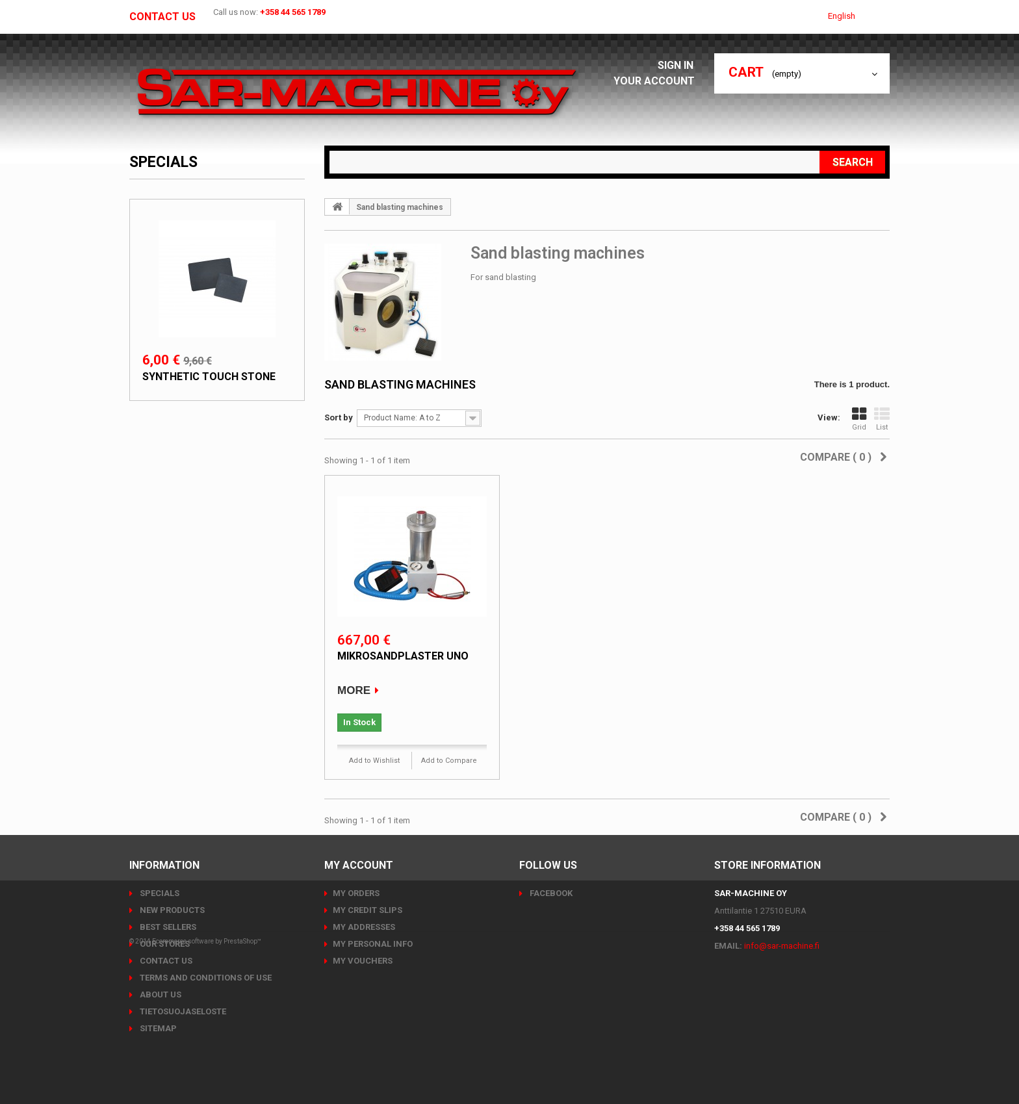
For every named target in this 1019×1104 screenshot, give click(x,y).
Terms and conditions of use (205, 977)
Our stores (164, 944)
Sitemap (157, 1028)
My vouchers (363, 961)
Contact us (162, 17)
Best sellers (167, 927)
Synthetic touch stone (209, 376)
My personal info (373, 944)
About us (159, 994)
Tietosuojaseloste (182, 1011)
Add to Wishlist (374, 760)
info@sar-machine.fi (781, 946)
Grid (859, 419)
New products (171, 910)
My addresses (364, 927)
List (882, 419)
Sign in (679, 65)
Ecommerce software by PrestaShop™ (206, 1068)
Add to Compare (449, 760)
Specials (163, 162)
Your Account (657, 81)
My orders (356, 893)
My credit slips (367, 910)
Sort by (338, 417)
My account (358, 865)
